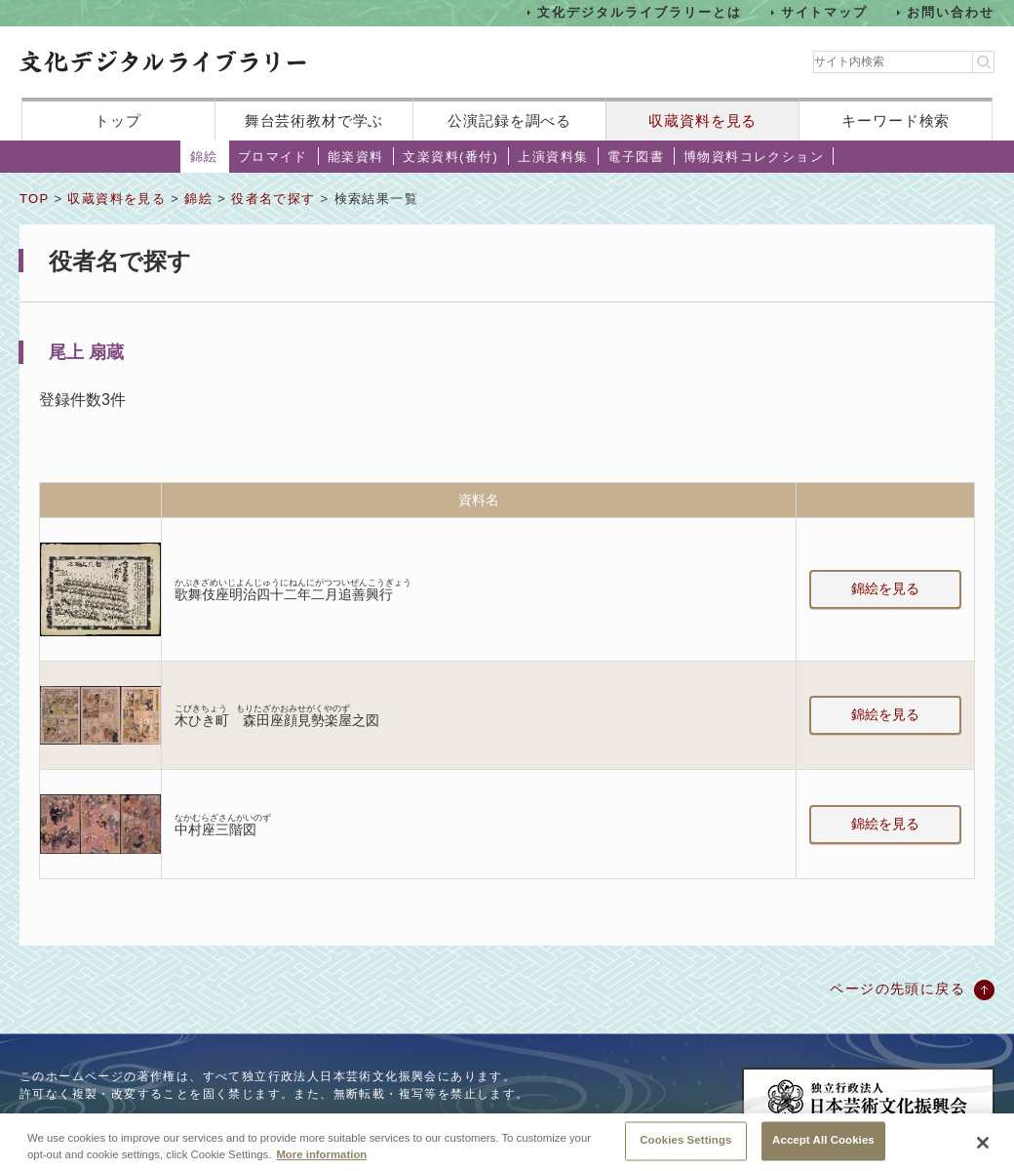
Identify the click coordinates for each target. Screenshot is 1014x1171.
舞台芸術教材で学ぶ (314, 120)
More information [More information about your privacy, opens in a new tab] (321, 1161)
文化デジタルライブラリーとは (639, 12)
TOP (34, 198)
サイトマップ (825, 12)
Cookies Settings (685, 1147)
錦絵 (204, 156)
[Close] (982, 1149)
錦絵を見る (885, 588)
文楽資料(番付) (450, 156)
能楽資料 (356, 156)
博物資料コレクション (753, 156)
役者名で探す (273, 198)
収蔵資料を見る (702, 120)
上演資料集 (553, 156)
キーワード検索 (895, 120)
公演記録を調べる (509, 120)
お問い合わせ (950, 12)
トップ (118, 120)
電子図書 (635, 156)
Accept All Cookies (823, 1147)
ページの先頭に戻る (897, 988)
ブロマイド (273, 156)
